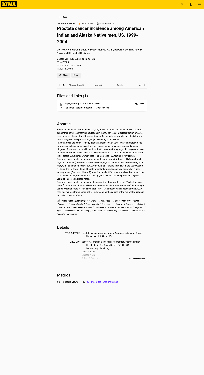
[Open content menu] (199, 4)
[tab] (76, 85)
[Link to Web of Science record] (102, 282)
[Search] (182, 4)
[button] (139, 103)
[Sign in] (191, 4)
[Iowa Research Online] (9, 4)
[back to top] (63, 85)
